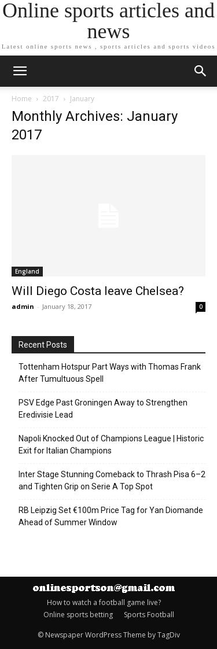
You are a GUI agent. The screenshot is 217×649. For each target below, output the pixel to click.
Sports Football (149, 615)
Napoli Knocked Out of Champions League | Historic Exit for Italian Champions (111, 444)
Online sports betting (78, 615)
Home (22, 99)
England (27, 271)
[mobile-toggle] (19, 71)
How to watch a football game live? (104, 602)
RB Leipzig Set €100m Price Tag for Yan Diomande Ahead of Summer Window (111, 516)
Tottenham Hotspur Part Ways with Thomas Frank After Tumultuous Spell (110, 373)
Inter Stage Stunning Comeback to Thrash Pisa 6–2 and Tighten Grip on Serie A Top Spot (112, 480)
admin (23, 306)
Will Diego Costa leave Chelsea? (98, 291)
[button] (201, 71)
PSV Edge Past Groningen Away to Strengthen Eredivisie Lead (103, 408)
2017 (51, 99)
